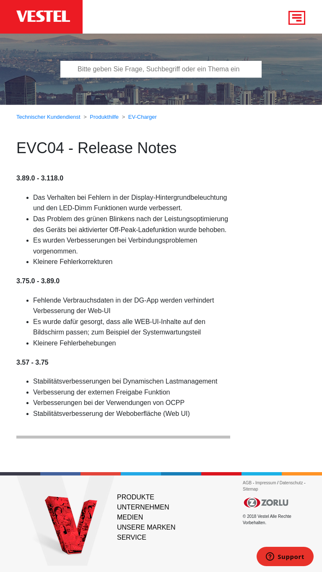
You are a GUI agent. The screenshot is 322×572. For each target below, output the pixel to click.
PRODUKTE (135, 497)
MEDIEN (130, 517)
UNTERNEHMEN (143, 507)
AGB (247, 483)
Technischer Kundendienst (48, 117)
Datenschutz (291, 483)
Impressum (266, 483)
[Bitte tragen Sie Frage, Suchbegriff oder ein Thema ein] (161, 69)
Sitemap (250, 489)
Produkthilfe (104, 117)
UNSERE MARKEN (146, 527)
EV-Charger (142, 117)
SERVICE (131, 537)
